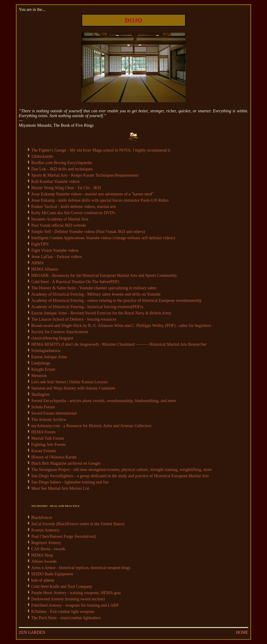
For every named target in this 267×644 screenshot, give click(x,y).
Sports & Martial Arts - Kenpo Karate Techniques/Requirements (85, 175)
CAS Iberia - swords (48, 549)
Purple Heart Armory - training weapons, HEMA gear (76, 592)
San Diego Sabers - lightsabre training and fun (69, 482)
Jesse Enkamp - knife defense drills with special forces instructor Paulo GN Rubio (100, 200)
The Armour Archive (48, 419)
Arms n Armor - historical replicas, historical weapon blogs (80, 567)
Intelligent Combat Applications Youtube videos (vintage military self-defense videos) (103, 237)
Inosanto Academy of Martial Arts (59, 219)
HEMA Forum (43, 432)
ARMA (37, 263)
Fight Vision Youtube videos (55, 250)
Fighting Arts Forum (48, 444)
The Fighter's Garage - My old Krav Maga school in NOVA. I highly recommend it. (101, 150)
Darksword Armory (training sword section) (68, 599)
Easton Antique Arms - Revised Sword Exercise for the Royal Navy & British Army (101, 313)
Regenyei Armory (46, 542)
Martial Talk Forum (47, 438)
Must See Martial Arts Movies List (60, 488)
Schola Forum (43, 407)
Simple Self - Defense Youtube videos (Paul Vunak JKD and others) (88, 231)
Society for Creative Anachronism (59, 331)
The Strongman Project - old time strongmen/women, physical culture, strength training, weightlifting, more (121, 469)
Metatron (39, 375)
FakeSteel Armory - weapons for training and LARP (74, 605)
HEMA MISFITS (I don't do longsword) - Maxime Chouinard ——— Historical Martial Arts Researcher (119, 344)
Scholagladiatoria (45, 350)
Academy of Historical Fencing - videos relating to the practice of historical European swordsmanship (116, 300)
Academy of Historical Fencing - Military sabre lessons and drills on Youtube (96, 294)
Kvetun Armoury (45, 530)
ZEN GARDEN (32, 632)
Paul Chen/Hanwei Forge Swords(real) (63, 536)
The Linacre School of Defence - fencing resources (73, 319)
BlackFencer (41, 517)
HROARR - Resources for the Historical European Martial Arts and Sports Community (104, 275)
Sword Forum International (54, 413)
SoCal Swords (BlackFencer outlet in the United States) (77, 523)
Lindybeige (40, 363)
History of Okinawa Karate (54, 457)
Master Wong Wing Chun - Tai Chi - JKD (66, 187)
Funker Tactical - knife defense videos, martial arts (73, 206)
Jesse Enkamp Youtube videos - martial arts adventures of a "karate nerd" (92, 194)
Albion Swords (44, 561)
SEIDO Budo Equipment (52, 574)
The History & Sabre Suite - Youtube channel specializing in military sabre (93, 288)
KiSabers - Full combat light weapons (62, 611)
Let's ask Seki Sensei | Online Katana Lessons (69, 382)
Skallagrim (40, 394)
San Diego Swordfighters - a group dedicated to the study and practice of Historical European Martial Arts (120, 475)
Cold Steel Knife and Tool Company (61, 586)
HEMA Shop (42, 555)
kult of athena (42, 580)
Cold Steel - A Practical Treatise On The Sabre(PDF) (75, 281)
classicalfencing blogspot (52, 338)
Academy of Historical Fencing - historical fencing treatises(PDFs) (87, 306)
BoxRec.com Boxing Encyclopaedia (61, 162)
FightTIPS (40, 244)
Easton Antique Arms (49, 356)
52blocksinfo (42, 156)
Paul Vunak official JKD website (58, 225)
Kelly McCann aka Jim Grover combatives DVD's (73, 212)
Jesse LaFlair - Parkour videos (56, 256)
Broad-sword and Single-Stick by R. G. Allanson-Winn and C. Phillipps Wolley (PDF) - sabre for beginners (121, 325)
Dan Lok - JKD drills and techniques (62, 169)
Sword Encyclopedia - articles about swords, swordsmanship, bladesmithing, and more (103, 400)
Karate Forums (43, 450)
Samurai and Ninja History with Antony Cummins (73, 388)
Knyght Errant (43, 369)
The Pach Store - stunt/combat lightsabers (66, 617)
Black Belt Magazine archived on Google (66, 463)
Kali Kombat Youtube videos (55, 181)
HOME (242, 632)
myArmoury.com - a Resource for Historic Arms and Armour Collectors (91, 425)
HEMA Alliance (44, 269)
